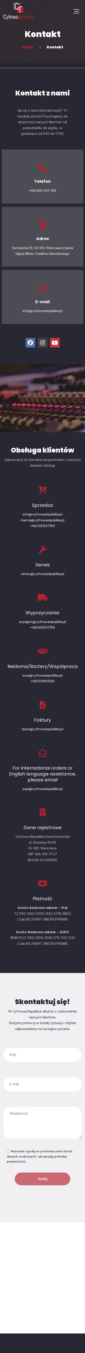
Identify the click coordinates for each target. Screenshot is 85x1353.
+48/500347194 (42, 526)
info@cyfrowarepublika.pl (42, 515)
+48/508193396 (42, 681)
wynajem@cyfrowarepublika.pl (42, 622)
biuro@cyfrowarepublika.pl (42, 729)
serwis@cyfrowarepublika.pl (42, 574)
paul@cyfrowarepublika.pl (43, 789)
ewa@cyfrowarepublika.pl (42, 676)
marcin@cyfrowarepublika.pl (42, 520)
